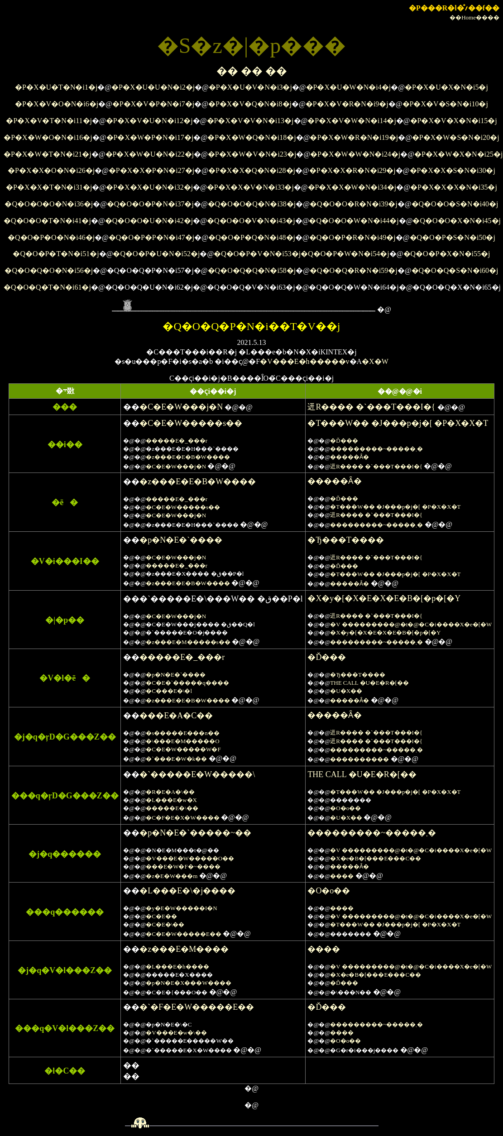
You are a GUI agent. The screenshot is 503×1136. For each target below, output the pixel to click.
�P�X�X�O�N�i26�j (51, 170)
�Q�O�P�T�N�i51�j (56, 254)
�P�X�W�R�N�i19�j (354, 137)
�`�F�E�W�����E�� (196, 1007)
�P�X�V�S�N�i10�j (445, 104)
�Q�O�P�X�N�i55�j (446, 254)
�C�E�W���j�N (181, 406)
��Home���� (474, 17)
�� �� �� (251, 71)
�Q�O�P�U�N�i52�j (156, 254)
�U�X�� (346, 690)
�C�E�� (161, 916)
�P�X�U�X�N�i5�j (446, 87)
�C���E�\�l (169, 690)
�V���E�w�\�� (176, 1032)
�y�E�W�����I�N (181, 908)
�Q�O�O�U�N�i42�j (149, 220)
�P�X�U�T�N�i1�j (56, 87)
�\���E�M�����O (183, 741)
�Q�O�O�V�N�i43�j (251, 220)
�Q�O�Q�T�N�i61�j (47, 287)
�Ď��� (344, 440)
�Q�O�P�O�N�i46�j (51, 237)
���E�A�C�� (176, 715)
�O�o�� (345, 808)
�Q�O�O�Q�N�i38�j (252, 204)
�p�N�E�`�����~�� (195, 832)
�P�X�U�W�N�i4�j (348, 87)
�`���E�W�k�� (176, 758)
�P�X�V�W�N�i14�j (351, 120)
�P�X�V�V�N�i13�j (250, 120)
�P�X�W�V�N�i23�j (252, 154)
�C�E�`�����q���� (187, 682)
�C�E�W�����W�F (183, 749)
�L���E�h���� (177, 966)
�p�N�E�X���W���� (188, 982)
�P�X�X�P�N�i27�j (151, 170)
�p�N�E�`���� (180, 539)
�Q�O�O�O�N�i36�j (49, 204)
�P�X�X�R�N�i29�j (352, 170)
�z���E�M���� (184, 949)
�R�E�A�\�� (170, 791)
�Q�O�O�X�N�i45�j (456, 220)
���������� (359, 759)
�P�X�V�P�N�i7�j (153, 104)
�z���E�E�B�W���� (188, 456)
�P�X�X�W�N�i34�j (352, 187)
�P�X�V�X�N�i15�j (453, 120)
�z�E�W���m (171, 876)
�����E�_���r (176, 440)
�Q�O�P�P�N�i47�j (151, 237)
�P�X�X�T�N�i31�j (49, 187)
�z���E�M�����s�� (188, 642)
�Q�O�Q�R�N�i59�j (354, 270)
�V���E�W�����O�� (190, 858)
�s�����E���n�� (183, 733)
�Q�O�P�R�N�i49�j (352, 237)
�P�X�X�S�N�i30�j (452, 170)
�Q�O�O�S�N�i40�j (455, 204)
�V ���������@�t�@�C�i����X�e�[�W (411, 624)
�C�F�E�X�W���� (183, 817)
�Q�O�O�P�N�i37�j (150, 204)
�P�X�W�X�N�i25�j (458, 154)
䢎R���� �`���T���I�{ (371, 406)
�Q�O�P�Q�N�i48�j (251, 237)
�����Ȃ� (349, 456)
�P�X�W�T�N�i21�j (47, 154)
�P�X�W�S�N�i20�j (455, 137)
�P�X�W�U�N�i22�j (149, 154)
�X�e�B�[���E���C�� (375, 858)
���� (342, 876)
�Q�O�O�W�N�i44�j (353, 220)
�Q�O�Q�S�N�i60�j (455, 270)
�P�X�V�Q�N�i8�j (250, 104)
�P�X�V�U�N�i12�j (149, 120)
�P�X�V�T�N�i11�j (49, 120)
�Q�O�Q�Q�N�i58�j (252, 270)
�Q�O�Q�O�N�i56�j (49, 270)
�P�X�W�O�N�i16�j (48, 137)
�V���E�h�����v (304, 361)
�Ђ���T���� (345, 539)
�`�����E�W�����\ (197, 774)
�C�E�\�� (165, 924)
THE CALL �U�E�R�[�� (369, 682)
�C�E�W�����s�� (190, 423)
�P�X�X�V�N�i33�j (250, 187)
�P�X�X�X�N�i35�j (453, 187)
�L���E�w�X (171, 800)
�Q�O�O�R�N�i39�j (354, 204)
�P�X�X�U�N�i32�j (149, 187)
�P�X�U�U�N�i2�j (153, 87)
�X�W (375, 361)
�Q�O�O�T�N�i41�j (47, 220)
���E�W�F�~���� (183, 866)
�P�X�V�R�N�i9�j (347, 104)
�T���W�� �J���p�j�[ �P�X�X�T (397, 423)
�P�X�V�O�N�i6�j (56, 104)
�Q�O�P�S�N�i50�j (452, 237)
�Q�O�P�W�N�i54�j (345, 254)
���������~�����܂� (376, 448)
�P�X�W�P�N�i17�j (150, 137)
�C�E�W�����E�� (183, 934)
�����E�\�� (172, 808)
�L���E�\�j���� (187, 890)
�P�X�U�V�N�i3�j (250, 87)
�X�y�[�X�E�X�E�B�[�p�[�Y (383, 598)
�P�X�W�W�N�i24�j (355, 154)
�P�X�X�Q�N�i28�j (251, 170)
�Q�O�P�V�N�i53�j (257, 254)
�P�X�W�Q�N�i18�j (251, 137)
